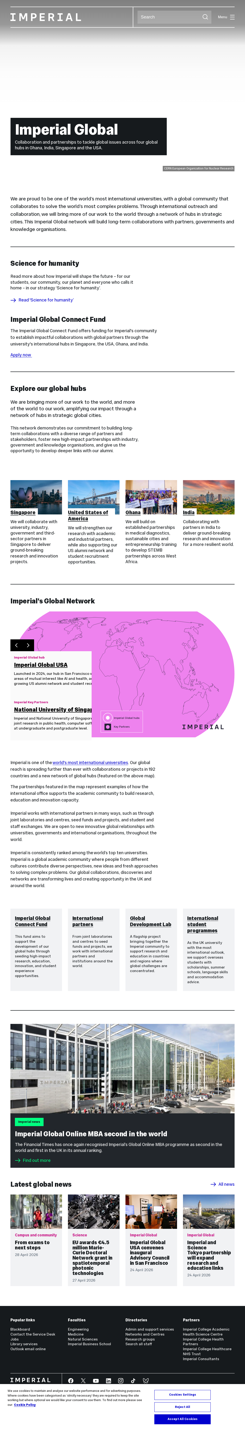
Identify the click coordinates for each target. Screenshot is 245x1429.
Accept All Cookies (182, 1419)
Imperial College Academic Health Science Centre (206, 1331)
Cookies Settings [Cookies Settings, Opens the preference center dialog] (182, 1395)
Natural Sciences (83, 1339)
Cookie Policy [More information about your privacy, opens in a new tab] (25, 1405)
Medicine (76, 1334)
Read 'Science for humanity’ (42, 300)
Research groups (140, 1339)
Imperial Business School (89, 1344)
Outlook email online (28, 1349)
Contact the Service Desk (32, 1334)
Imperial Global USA (40, 665)
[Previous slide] (16, 645)
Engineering (78, 1329)
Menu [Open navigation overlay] (226, 17)
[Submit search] (205, 17)
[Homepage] (71, 17)
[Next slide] (28, 645)
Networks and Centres (145, 1334)
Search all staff (138, 1344)
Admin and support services (149, 1329)
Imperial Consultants (201, 1359)
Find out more (33, 1160)
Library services (24, 1344)
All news (222, 1184)
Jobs (14, 1339)
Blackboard (20, 1329)
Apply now (21, 355)
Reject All (182, 1407)
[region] (122, 1406)
